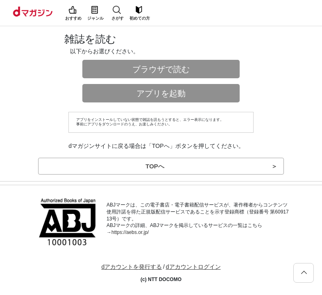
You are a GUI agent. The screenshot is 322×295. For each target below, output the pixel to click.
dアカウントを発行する (131, 266)
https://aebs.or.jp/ (130, 232)
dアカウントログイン (193, 266)
